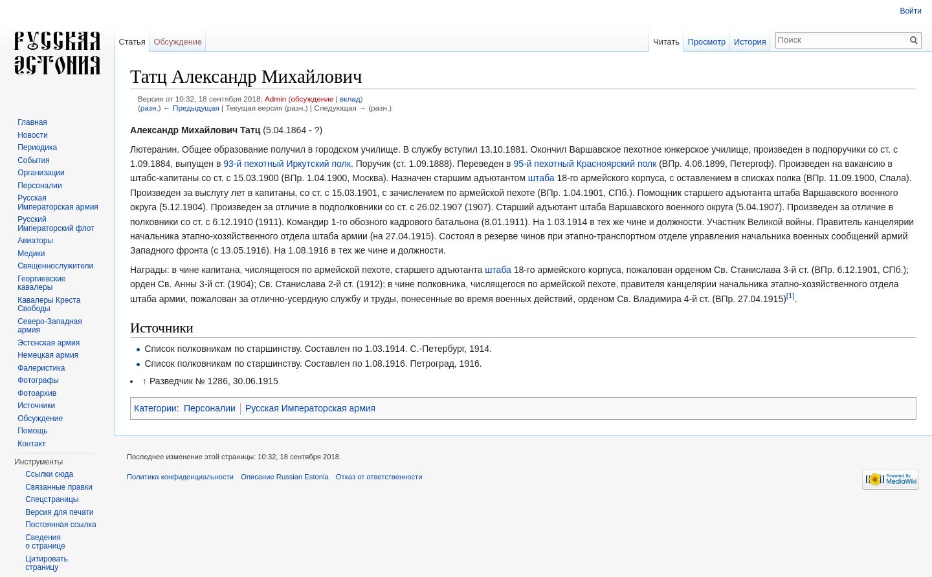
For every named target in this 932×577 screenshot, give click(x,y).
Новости (32, 135)
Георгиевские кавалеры (41, 283)
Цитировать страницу (46, 563)
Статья (131, 42)
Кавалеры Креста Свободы (48, 305)
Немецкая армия (47, 355)
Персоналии (210, 408)
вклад (350, 98)
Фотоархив (36, 393)
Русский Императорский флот (55, 224)
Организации (41, 172)
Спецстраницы (51, 499)
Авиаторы (35, 240)
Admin (275, 98)
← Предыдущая (191, 107)
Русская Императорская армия (310, 408)
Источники (36, 405)
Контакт (31, 443)
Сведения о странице (45, 542)
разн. (149, 107)
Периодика (37, 147)
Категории (155, 408)
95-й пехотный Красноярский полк (584, 163)
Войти (911, 11)
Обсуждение (177, 42)
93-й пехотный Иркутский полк (287, 163)
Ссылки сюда (49, 474)
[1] (790, 295)
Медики (31, 253)
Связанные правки (59, 487)
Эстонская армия (48, 342)
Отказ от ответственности (379, 477)
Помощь (32, 430)
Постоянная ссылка (60, 524)
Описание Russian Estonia (284, 477)
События (33, 160)
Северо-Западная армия (49, 326)
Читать (666, 42)
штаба (541, 178)
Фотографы (38, 380)
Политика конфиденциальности (180, 477)
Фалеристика (41, 368)
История (750, 42)
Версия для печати (59, 512)
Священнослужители (55, 265)
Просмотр (707, 42)
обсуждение (312, 98)
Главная (32, 122)
